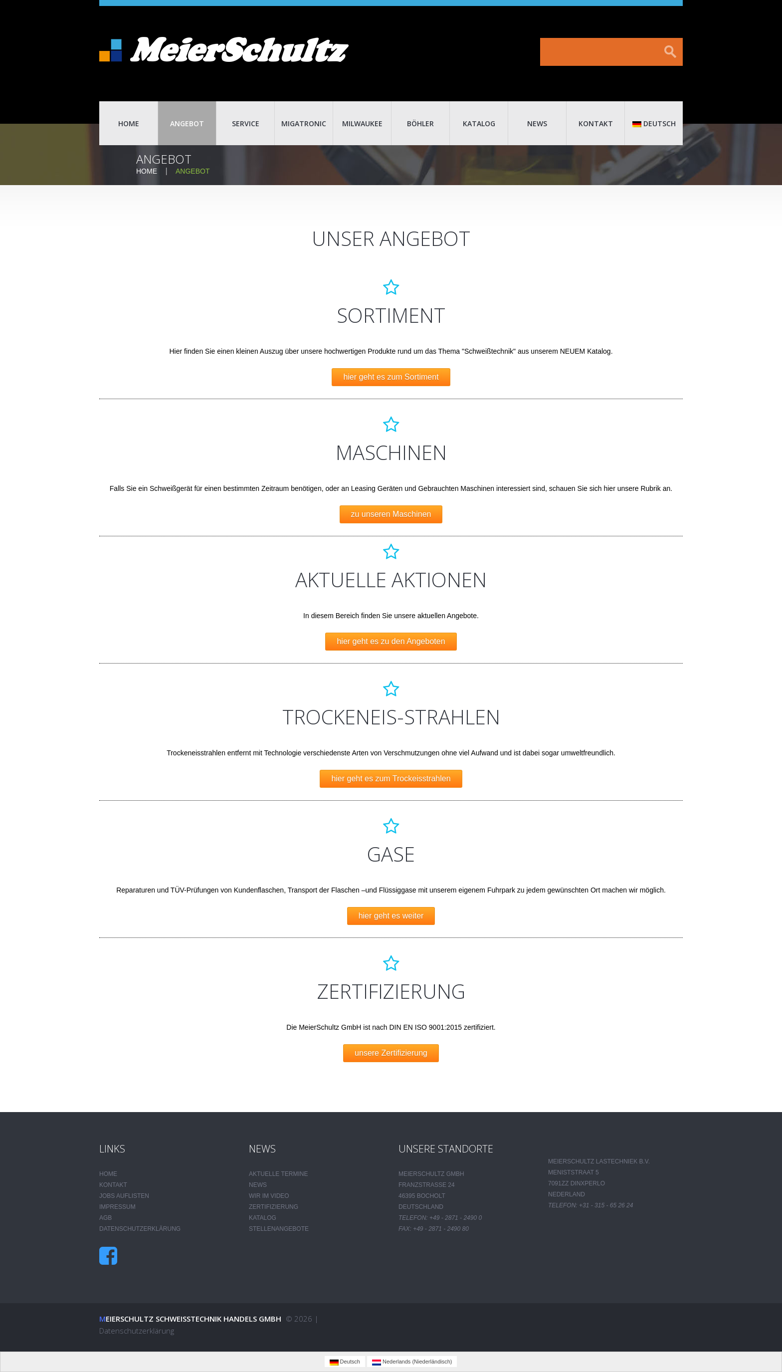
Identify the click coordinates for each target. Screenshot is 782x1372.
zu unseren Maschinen (391, 514)
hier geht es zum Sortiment (390, 377)
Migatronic (303, 123)
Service (245, 123)
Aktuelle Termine (278, 1173)
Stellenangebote (279, 1228)
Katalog (479, 123)
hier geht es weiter (391, 916)
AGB (105, 1217)
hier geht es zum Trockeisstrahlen (390, 778)
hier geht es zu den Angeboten (391, 641)
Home (128, 123)
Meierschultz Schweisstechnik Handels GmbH (190, 1319)
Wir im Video (269, 1195)
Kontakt (596, 123)
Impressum (117, 1206)
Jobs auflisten (124, 1195)
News (537, 123)
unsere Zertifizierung (391, 1053)
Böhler (420, 123)
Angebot (187, 123)
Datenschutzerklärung (140, 1228)
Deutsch (654, 123)
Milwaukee (362, 123)
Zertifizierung (273, 1206)
